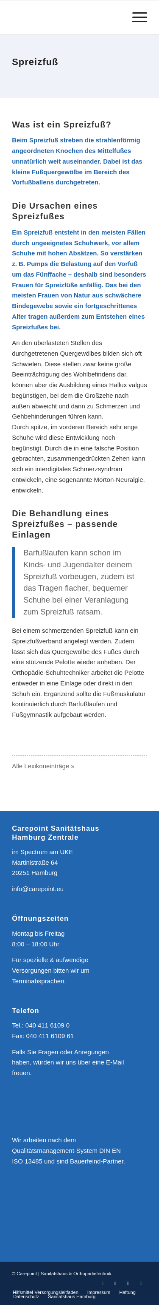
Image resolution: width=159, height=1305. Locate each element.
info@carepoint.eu (38, 888)
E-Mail (115, 1062)
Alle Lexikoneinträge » (43, 766)
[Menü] (135, 17)
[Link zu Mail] (140, 1283)
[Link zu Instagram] (115, 1283)
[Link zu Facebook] (102, 1283)
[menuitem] (45, 1292)
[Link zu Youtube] (128, 1283)
